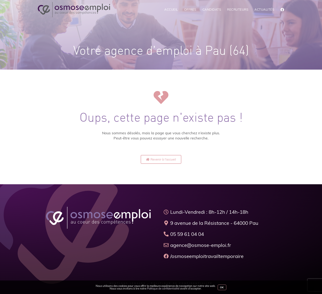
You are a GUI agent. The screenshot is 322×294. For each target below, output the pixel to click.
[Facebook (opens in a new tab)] (282, 10)
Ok (222, 287)
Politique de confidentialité (163, 288)
